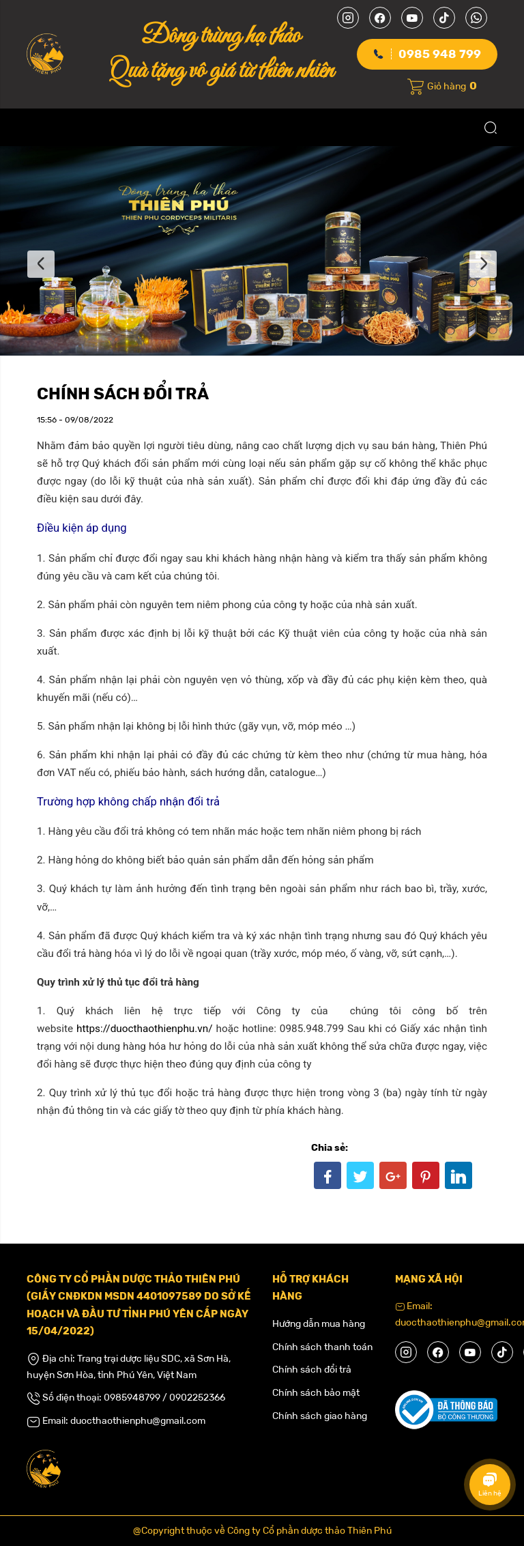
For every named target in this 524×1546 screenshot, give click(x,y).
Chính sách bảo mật (316, 1393)
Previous (41, 264)
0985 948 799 (439, 54)
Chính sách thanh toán (322, 1347)
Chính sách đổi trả (311, 1369)
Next (483, 264)
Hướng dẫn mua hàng (318, 1324)
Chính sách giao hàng (319, 1416)
